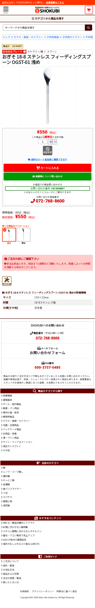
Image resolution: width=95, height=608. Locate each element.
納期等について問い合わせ (47, 176)
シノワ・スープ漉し (13, 471)
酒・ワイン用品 (11, 437)
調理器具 (7, 400)
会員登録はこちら (55, 2)
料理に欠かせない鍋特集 (15, 527)
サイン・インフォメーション (17, 442)
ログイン (6, 2)
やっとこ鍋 (8, 480)
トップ (6, 37)
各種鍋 (6, 484)
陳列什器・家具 (11, 412)
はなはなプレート (12, 51)
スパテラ (7, 497)
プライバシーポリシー (43, 591)
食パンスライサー (12, 488)
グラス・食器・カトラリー (28, 37)
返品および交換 (11, 573)
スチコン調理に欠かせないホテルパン (22, 531)
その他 (6, 450)
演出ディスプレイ (12, 446)
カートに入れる (47, 168)
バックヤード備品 (12, 429)
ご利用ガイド (47, 556)
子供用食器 (53, 37)
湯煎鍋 (6, 505)
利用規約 (24, 591)
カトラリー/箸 (35, 51)
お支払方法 (8, 569)
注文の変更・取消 (12, 578)
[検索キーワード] (44, 27)
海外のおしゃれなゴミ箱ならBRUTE (21, 544)
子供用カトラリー (72, 37)
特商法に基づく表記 (67, 591)
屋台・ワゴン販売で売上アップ (19, 535)
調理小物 (7, 501)
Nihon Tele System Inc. (48, 598)
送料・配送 (8, 565)
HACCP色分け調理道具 (14, 539)
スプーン (52, 51)
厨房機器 (7, 395)
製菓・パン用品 (11, 408)
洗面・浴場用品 (11, 425)
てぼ (5, 493)
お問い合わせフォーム (47, 352)
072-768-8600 (50, 201)
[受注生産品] (6, 280)
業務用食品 (8, 416)
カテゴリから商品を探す (47, 18)
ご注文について (11, 561)
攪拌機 (6, 476)
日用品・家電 (10, 433)
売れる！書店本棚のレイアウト (19, 522)
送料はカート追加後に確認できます (47, 159)
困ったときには (11, 582)
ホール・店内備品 (12, 404)
